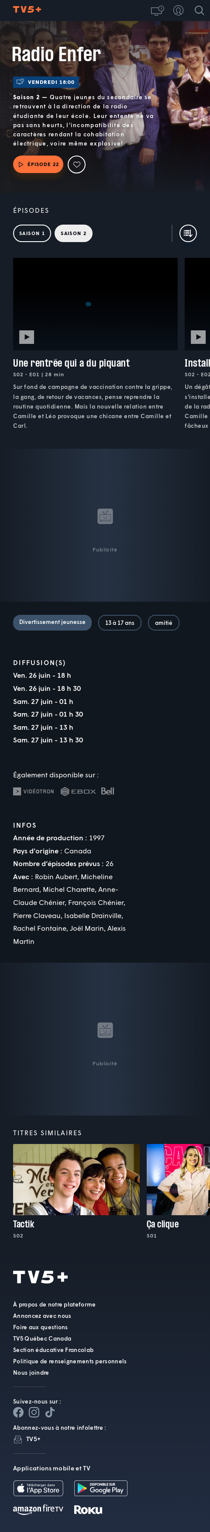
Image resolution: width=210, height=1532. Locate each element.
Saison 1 (32, 233)
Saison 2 (73, 233)
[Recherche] (199, 10)
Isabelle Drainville (92, 915)
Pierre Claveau (37, 915)
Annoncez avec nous (42, 1315)
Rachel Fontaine (39, 928)
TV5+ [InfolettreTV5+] (33, 1438)
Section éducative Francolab (53, 1349)
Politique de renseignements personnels (70, 1361)
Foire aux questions (40, 1327)
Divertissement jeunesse (52, 621)
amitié (163, 622)
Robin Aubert (56, 876)
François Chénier (96, 902)
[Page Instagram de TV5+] (34, 1412)
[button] (157, 10)
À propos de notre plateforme (54, 1304)
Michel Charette (69, 889)
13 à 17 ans (119, 622)
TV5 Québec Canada (42, 1338)
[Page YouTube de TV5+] (50, 1412)
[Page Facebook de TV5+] (18, 1412)
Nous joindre (31, 1372)
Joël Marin (87, 928)
